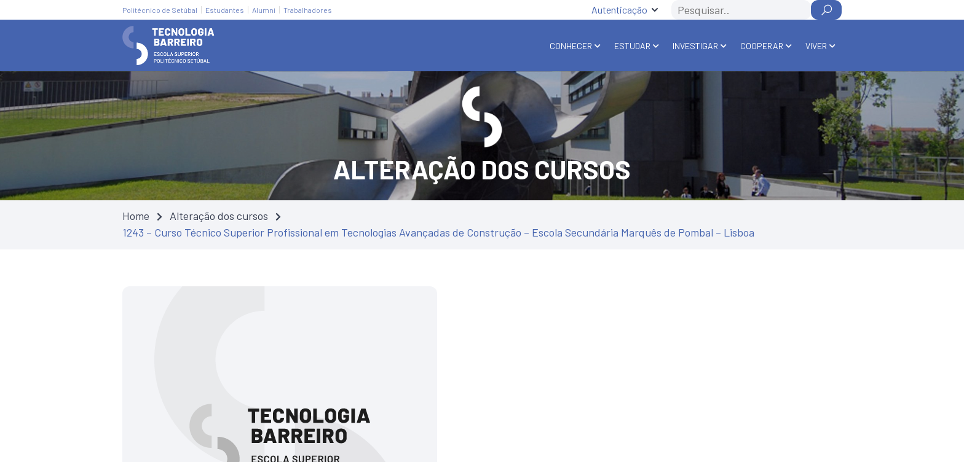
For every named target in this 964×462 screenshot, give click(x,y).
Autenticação (619, 9)
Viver (816, 46)
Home (135, 215)
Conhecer (571, 46)
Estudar (632, 46)
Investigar (695, 46)
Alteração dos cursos (219, 215)
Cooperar (761, 46)
